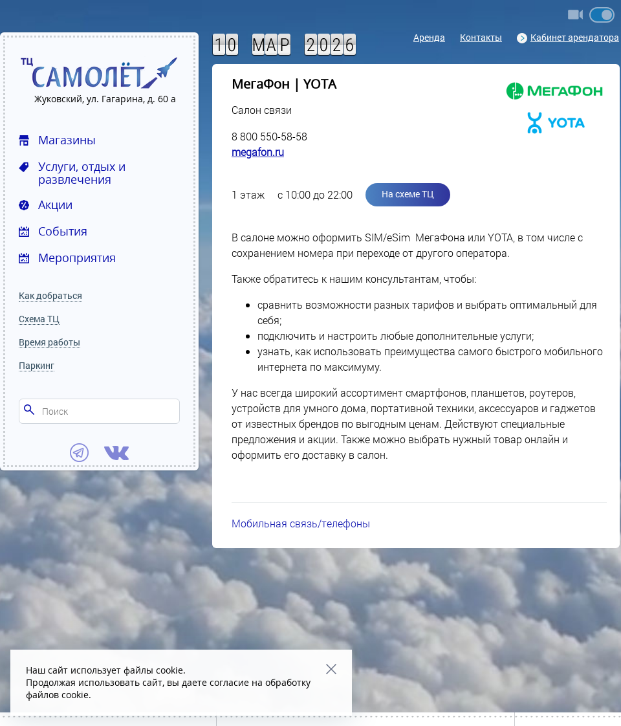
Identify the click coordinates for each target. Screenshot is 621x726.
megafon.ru (258, 152)
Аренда (429, 37)
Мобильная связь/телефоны (301, 523)
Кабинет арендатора (568, 37)
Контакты (481, 37)
